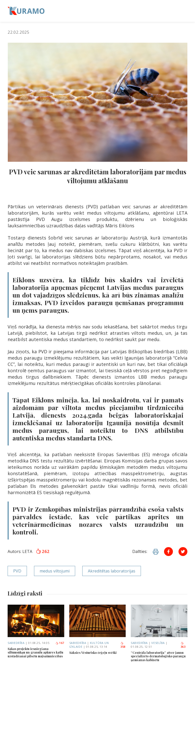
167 (59, 643)
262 (42, 551)
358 (122, 645)
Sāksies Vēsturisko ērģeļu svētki (93, 652)
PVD (17, 571)
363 (183, 645)
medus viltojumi (55, 571)
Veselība (158, 643)
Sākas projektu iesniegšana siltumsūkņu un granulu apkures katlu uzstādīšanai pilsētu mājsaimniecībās (35, 652)
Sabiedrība (16, 643)
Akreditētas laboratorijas (111, 571)
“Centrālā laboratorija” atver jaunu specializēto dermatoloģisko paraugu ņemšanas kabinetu (158, 656)
